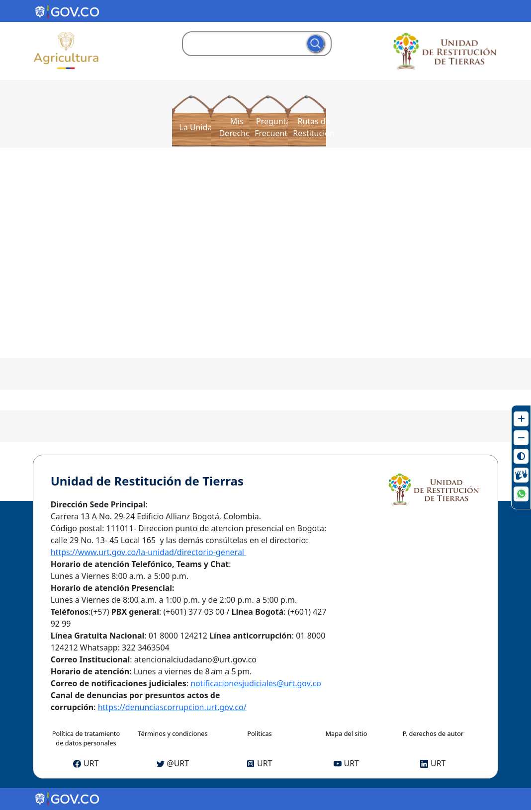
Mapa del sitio (346, 733)
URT (85, 763)
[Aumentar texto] (521, 418)
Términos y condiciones (172, 733)
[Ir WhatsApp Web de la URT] (521, 493)
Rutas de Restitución (314, 127)
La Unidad (198, 127)
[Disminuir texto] (521, 437)
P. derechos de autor (433, 733)
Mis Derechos (236, 127)
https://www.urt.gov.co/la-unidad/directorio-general (148, 552)
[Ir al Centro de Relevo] (521, 475)
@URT (173, 763)
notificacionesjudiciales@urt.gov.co (255, 683)
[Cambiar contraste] (521, 456)
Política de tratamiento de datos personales (86, 738)
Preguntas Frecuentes (275, 127)
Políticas (259, 733)
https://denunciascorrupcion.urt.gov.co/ (172, 707)
